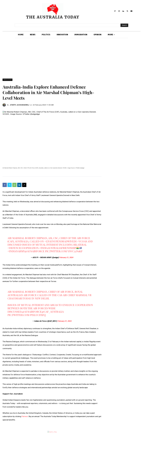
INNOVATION (7, 80)
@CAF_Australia (53, 311)
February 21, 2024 (66, 257)
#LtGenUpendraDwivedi (60, 241)
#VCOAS (82, 241)
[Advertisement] (71, 63)
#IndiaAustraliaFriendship (57, 248)
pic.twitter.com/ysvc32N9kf (64, 251)
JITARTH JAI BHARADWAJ (19, 105)
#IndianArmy (16, 251)
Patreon (25, 416)
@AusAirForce (34, 251)
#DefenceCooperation (23, 248)
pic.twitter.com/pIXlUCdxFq (27, 315)
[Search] (124, 25)
